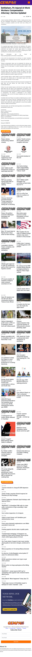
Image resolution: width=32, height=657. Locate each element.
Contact (24, 628)
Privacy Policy (12, 628)
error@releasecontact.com (12, 126)
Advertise (19, 628)
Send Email (6, 112)
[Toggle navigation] (29, 3)
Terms (6, 628)
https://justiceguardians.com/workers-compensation (12, 55)
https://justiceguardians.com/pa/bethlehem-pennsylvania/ (17, 118)
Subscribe (16, 641)
